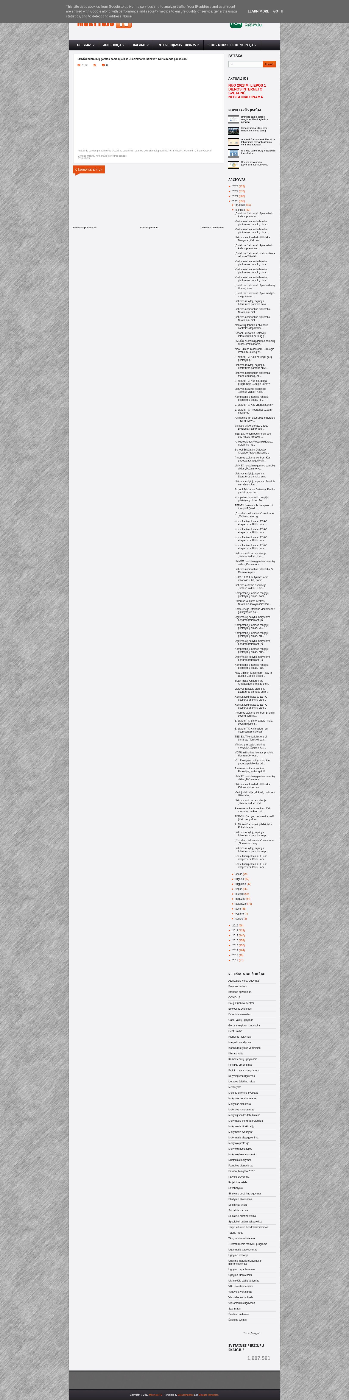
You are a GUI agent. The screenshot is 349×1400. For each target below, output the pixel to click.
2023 (235, 186)
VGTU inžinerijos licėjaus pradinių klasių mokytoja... (254, 754)
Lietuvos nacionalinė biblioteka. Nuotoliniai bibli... (253, 311)
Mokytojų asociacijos (240, 1148)
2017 (235, 935)
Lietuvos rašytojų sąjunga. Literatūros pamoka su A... (251, 303)
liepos (239, 888)
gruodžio (240, 204)
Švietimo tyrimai (237, 1319)
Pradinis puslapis (149, 227)
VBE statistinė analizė (240, 1286)
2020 (235, 201)
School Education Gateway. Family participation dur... (255, 491)
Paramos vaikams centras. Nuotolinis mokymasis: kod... (253, 603)
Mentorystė (234, 1087)
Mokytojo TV (155, 1395)
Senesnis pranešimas (212, 227)
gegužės (240, 898)
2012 (235, 960)
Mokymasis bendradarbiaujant (245, 1120)
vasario (240, 913)
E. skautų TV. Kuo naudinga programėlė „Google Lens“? (252, 382)
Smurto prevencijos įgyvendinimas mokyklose (254, 163)
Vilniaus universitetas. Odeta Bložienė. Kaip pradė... (251, 427)
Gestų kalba (235, 1031)
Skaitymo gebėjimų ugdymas (244, 1193)
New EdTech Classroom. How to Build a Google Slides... (253, 674)
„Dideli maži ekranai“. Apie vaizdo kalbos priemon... (254, 215)
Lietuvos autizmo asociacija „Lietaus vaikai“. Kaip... (250, 390)
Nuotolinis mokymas (239, 1159)
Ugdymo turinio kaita (240, 1275)
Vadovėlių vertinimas (240, 1291)
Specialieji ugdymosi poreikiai (245, 1221)
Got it (278, 11)
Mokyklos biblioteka (239, 1103)
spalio (239, 874)
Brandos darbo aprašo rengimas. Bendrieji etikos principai (254, 119)
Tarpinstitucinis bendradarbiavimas (248, 1227)
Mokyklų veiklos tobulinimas (244, 1115)
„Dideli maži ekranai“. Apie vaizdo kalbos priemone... (254, 247)
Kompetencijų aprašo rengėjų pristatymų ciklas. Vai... (251, 627)
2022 (235, 191)
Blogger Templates (208, 1395)
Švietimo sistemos (238, 1314)
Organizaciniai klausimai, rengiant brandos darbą (254, 129)
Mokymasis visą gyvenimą (243, 1137)
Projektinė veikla (237, 1182)
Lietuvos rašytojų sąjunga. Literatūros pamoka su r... (251, 475)
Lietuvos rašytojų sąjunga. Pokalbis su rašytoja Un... (255, 483)
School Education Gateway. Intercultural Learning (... (250, 335)
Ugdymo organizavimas (241, 1269)
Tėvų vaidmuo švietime (241, 1238)
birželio (239, 893)
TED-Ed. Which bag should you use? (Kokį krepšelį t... (253, 435)
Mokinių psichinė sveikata (243, 1092)
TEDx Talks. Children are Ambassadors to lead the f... (252, 682)
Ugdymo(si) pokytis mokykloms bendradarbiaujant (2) (252, 642)
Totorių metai (235, 1232)
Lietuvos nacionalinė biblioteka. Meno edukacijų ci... (253, 374)
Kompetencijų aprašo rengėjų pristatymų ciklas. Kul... (251, 634)
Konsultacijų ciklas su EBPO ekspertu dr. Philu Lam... (251, 523)
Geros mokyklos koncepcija (244, 1025)
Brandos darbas (237, 986)
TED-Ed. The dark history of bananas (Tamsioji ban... (251, 738)
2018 (235, 930)
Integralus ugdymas (239, 1042)
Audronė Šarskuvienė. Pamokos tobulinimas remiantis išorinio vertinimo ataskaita (258, 142)
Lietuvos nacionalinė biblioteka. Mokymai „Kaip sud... (253, 239)
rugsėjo (240, 879)
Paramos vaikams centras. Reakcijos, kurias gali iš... (251, 770)
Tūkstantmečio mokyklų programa (247, 1244)
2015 (235, 945)
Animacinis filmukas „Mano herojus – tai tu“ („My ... (255, 419)
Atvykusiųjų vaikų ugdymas (243, 980)
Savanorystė (235, 1188)
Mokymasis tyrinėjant (240, 1131)
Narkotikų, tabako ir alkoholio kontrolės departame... (251, 327)
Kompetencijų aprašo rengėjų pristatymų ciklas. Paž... (251, 666)
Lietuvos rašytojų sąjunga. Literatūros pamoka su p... (251, 690)
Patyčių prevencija (238, 1176)
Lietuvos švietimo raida (241, 1081)
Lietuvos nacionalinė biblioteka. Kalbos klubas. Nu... (253, 786)
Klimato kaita (235, 1053)
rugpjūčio (241, 884)
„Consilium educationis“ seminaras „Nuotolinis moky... (254, 842)
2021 (235, 196)
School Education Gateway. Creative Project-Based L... (252, 451)
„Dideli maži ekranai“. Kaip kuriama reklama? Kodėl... (255, 255)
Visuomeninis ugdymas (241, 1303)
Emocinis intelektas (239, 1014)
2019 (235, 925)
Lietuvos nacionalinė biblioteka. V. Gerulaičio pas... (254, 571)
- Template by (177, 1395)
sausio (239, 918)
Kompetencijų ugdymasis (242, 1059)
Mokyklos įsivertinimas (241, 1109)
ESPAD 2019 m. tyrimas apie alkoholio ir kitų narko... (251, 579)
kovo (238, 908)
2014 (235, 950)
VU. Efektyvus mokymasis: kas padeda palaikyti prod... (252, 762)
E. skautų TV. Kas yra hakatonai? (254, 404)
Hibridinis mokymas (239, 1036)
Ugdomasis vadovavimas (242, 1249)
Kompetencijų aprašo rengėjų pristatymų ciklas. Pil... (251, 398)
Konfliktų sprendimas (240, 1064)
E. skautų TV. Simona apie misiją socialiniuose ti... (254, 722)
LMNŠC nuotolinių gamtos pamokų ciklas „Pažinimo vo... (255, 343)
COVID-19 (234, 997)
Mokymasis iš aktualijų (241, 1126)
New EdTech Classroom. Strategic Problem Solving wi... (254, 351)
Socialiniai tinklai (237, 1204)
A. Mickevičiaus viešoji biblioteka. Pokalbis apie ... (254, 826)
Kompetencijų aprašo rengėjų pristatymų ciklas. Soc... (251, 499)
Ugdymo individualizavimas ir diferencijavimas (245, 1262)
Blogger (255, 1333)
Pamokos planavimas (240, 1165)
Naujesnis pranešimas (85, 227)
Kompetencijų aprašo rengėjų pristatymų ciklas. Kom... (251, 595)
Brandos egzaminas (239, 991)
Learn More (258, 11)
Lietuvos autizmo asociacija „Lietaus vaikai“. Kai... (250, 802)
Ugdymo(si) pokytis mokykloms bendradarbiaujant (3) (252, 619)
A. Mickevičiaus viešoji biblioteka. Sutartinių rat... (254, 443)
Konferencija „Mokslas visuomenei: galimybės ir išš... (255, 611)
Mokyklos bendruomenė (242, 1098)
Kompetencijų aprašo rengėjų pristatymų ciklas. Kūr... (251, 650)
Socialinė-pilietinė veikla (242, 1216)
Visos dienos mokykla (240, 1297)
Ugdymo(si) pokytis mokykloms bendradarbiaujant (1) (252, 658)
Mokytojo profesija (238, 1143)
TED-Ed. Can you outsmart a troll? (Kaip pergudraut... (254, 818)
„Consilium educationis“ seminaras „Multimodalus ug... (254, 515)
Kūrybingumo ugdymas (241, 1075)
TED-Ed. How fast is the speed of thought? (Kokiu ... (254, 507)
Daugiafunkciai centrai (241, 1003)
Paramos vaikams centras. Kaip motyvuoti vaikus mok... (253, 810)
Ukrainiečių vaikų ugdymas (243, 1280)
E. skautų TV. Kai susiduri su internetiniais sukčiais (251, 730)
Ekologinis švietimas (240, 1008)
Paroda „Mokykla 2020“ (241, 1171)
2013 (235, 955)
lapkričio (240, 209)
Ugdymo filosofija (238, 1255)
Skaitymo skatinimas (240, 1199)
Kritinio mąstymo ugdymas (243, 1070)
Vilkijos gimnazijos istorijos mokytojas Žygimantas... (250, 746)
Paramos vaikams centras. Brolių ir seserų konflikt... (255, 714)
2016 (235, 940)
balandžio (241, 903)
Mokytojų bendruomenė (241, 1154)
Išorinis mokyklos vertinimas (244, 1047)
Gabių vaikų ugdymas (240, 1019)
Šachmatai (234, 1308)
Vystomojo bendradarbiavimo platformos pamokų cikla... (251, 223)
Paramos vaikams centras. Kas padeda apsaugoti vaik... (252, 459)
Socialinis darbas (238, 1210)
